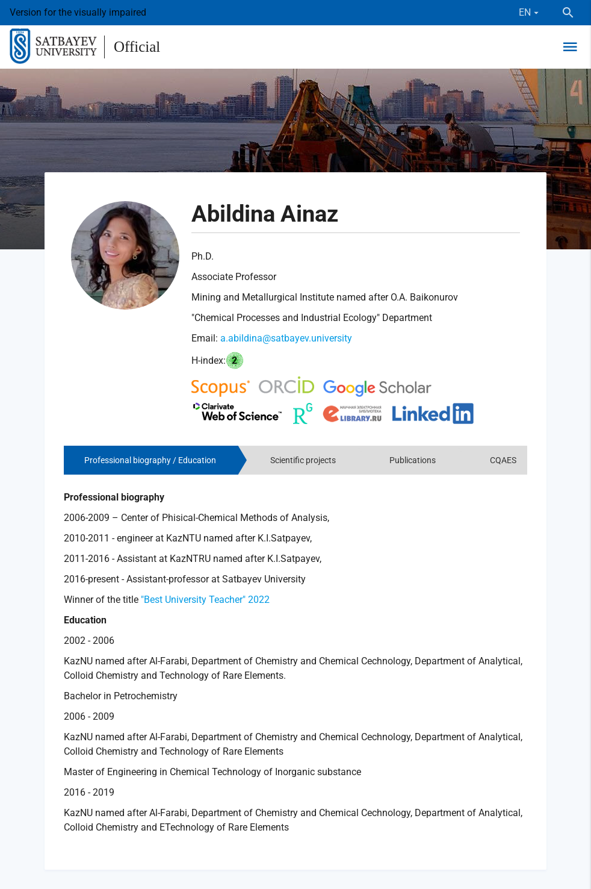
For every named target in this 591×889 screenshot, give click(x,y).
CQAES (503, 460)
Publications (412, 460)
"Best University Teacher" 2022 (205, 599)
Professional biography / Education (150, 460)
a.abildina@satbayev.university (286, 338)
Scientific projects (303, 460)
